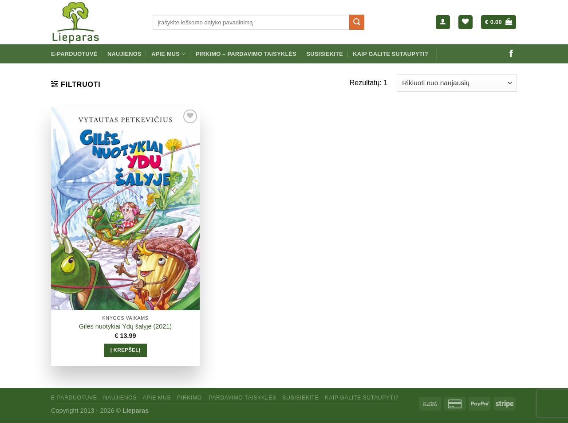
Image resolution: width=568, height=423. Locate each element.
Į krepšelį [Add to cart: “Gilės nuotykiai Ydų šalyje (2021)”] (125, 349)
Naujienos (124, 54)
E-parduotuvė (74, 54)
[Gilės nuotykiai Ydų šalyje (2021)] (125, 208)
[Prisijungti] (443, 22)
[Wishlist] (465, 22)
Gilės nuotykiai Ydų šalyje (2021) (125, 326)
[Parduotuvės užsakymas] (457, 83)
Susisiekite (324, 54)
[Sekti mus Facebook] (511, 54)
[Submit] (356, 22)
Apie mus (168, 54)
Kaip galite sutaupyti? (390, 54)
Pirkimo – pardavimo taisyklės (246, 54)
